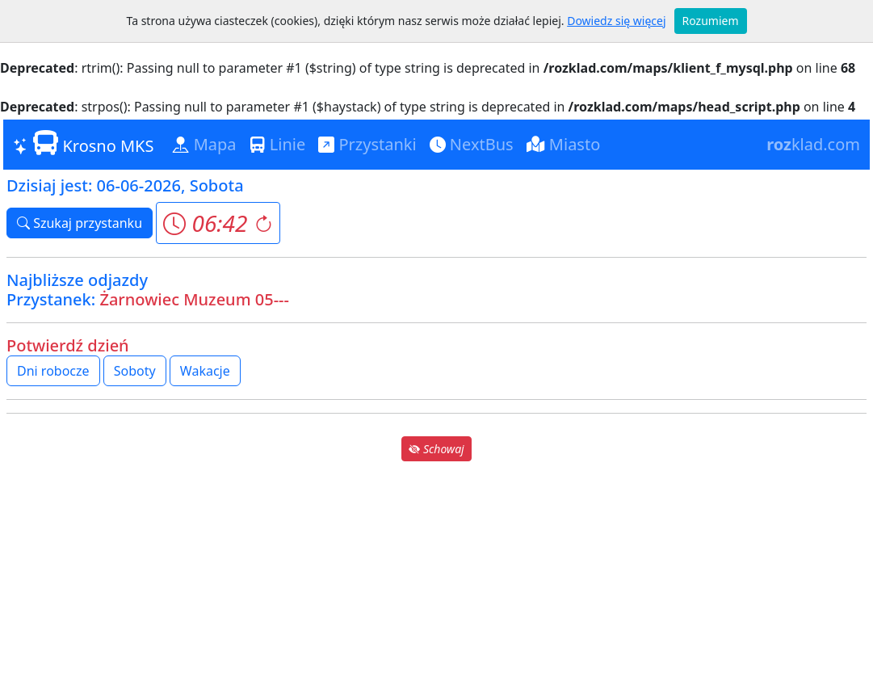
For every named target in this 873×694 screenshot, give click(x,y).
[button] (217, 223)
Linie (278, 144)
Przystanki (367, 144)
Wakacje (205, 371)
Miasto (564, 144)
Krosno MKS (83, 144)
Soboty (135, 371)
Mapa (204, 144)
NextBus (472, 144)
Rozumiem (710, 20)
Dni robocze (53, 371)
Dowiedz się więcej (616, 20)
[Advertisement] (436, 578)
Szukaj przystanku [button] (79, 223)
